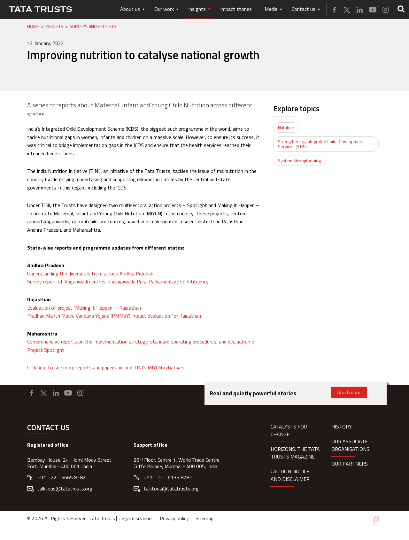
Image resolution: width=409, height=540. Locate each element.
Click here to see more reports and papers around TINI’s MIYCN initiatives (105, 367)
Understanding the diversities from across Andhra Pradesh (90, 273)
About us (130, 9)
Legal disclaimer (136, 518)
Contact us (303, 9)
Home (33, 26)
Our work (164, 9)
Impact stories (236, 9)
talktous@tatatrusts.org (64, 488)
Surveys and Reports (93, 26)
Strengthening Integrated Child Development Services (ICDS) (321, 144)
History (341, 426)
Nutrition (286, 127)
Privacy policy (174, 518)
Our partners (349, 463)
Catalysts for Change (289, 430)
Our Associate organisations (350, 445)
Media (271, 9)
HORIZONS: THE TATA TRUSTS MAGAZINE (295, 452)
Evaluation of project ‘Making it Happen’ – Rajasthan (84, 308)
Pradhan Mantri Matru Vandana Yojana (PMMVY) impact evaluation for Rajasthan (114, 316)
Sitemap (204, 518)
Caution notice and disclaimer (290, 475)
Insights (197, 9)
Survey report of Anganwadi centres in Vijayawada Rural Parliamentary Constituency (118, 281)
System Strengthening (299, 160)
